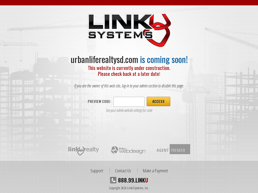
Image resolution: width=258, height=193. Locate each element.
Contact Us (123, 170)
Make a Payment (155, 170)
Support (96, 170)
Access (158, 101)
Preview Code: (99, 101)
